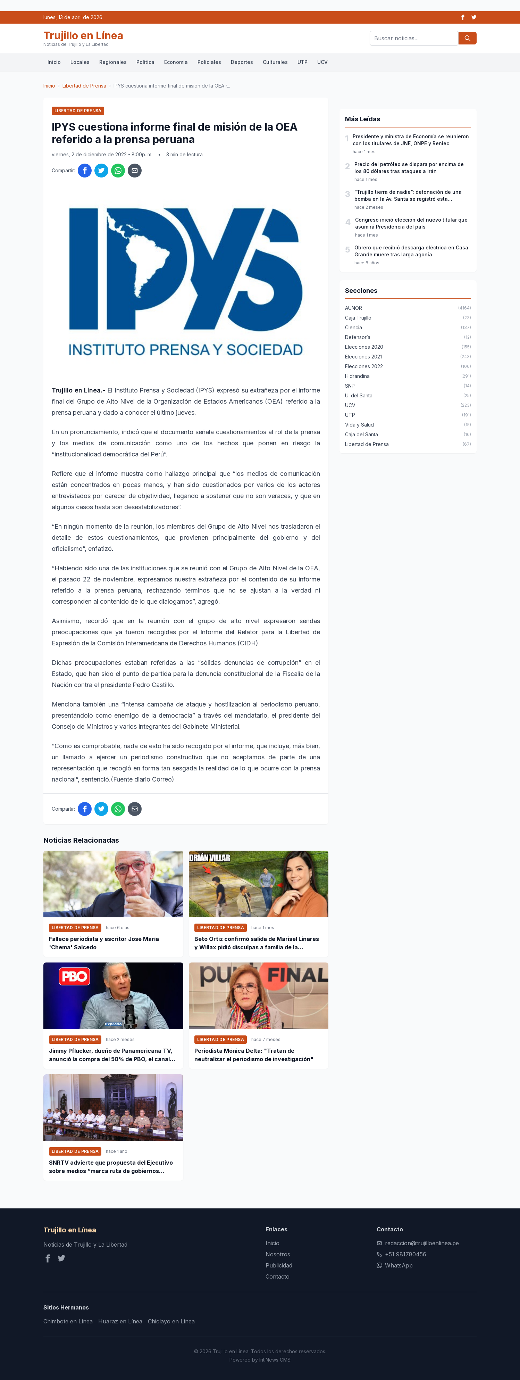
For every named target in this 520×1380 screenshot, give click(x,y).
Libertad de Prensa (84, 86)
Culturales (275, 62)
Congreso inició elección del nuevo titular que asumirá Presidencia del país (411, 223)
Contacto (278, 1276)
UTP (302, 62)
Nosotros (278, 1254)
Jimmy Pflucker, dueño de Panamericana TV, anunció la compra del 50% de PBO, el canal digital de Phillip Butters (110, 1055)
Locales (80, 62)
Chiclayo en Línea (171, 1321)
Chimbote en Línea (68, 1321)
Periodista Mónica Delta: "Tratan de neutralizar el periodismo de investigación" (253, 1055)
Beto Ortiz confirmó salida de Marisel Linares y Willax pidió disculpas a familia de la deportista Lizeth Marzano (256, 943)
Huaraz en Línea (120, 1321)
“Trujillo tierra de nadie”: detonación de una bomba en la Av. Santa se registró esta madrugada (408, 196)
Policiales (209, 62)
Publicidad (279, 1265)
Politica (145, 62)
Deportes (242, 62)
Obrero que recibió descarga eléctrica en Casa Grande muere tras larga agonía (411, 251)
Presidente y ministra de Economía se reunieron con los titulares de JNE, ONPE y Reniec (411, 139)
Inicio (54, 62)
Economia (176, 62)
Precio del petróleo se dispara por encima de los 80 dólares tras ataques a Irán (409, 167)
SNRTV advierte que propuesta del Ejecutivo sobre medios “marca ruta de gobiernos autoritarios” (111, 1167)
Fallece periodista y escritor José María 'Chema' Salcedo (104, 943)
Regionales (113, 62)
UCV (322, 62)
